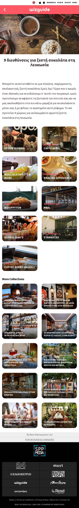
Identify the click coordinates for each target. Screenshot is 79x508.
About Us (54, 500)
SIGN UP (67, 2)
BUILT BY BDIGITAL (23, 504)
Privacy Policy (42, 500)
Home (12, 500)
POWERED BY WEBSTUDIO (53, 504)
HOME (74, 2)
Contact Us (65, 500)
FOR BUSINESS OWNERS (39, 439)
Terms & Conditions (25, 500)
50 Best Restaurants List (39, 434)
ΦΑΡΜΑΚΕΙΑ (51, 2)
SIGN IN (60, 2)
